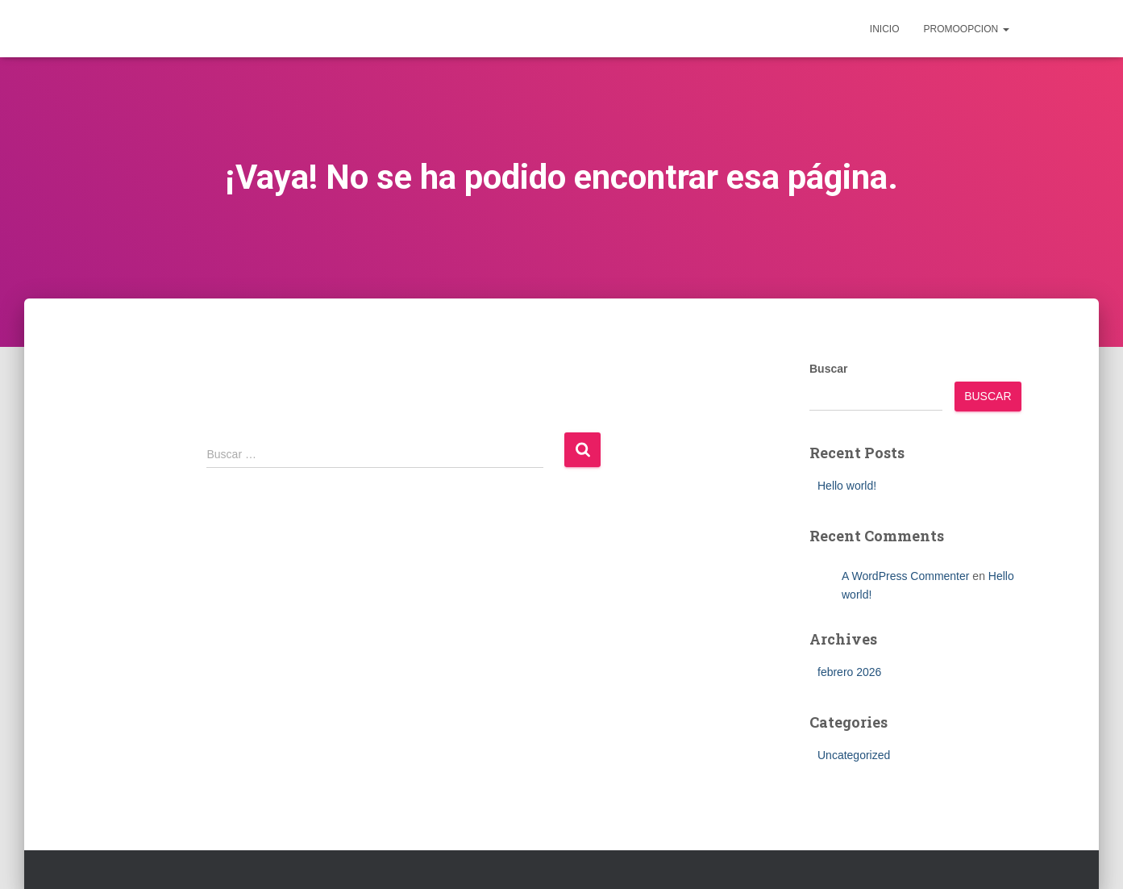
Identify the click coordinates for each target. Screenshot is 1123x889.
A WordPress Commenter (905, 576)
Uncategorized (853, 755)
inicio (885, 29)
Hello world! (846, 485)
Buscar (828, 368)
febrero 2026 (849, 672)
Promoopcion (966, 29)
